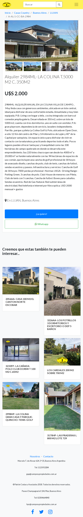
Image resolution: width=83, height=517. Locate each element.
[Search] (39, 4)
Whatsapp (41, 224)
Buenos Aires (40, 12)
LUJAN (54, 12)
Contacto (48, 456)
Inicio (8, 12)
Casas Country (21, 12)
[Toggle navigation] (76, 4)
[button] (10, 40)
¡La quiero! (41, 213)
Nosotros (35, 456)
